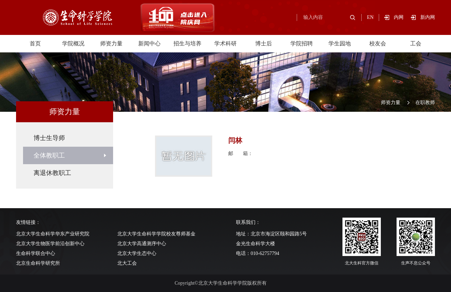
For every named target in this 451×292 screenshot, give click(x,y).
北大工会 (127, 263)
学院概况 (73, 43)
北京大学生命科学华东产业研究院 (52, 233)
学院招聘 (301, 43)
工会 (415, 43)
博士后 (263, 43)
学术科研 (225, 43)
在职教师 (425, 102)
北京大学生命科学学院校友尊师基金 (156, 233)
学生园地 (339, 43)
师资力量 (111, 43)
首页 (35, 43)
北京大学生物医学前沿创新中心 (50, 243)
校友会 (377, 43)
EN (370, 17)
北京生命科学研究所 (38, 263)
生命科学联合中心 (35, 253)
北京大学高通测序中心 (141, 243)
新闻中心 (149, 43)
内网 (402, 17)
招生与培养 (187, 43)
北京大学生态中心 (136, 253)
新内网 (427, 17)
